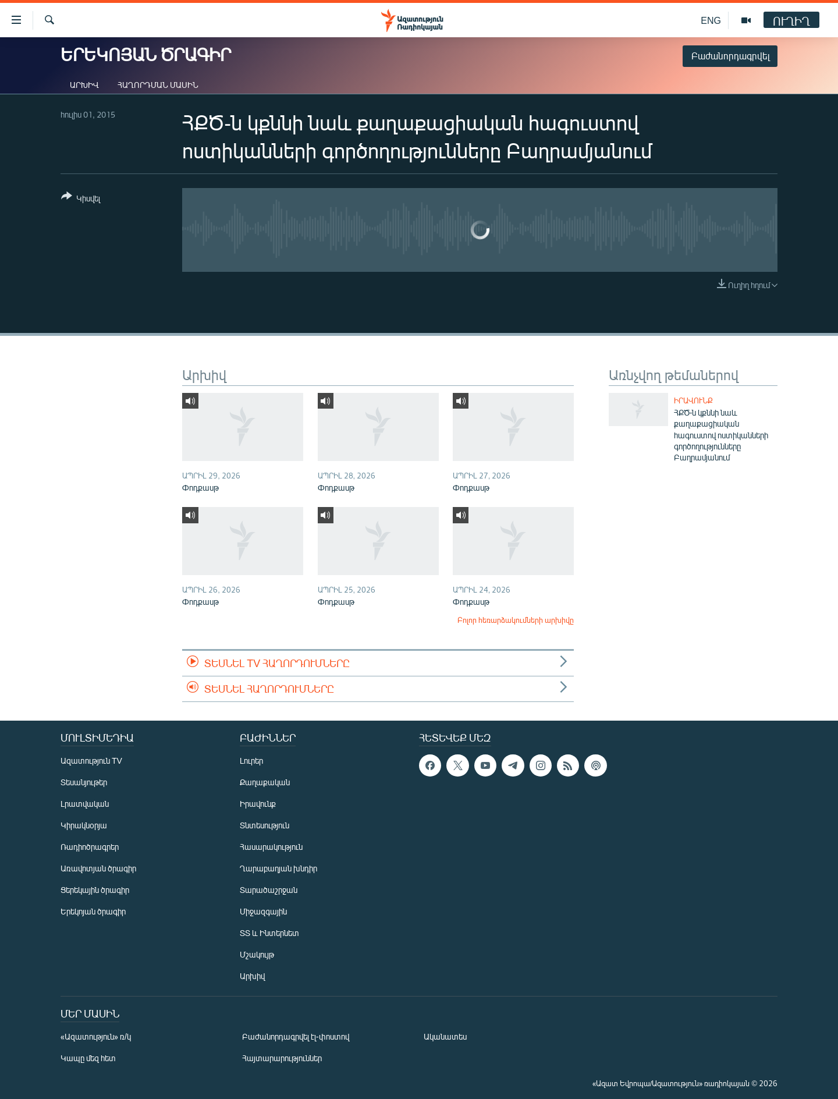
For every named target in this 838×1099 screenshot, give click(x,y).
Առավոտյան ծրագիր (98, 868)
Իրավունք (693, 400)
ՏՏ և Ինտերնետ (269, 933)
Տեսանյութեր (84, 782)
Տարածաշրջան (268, 890)
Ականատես (445, 1036)
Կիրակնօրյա (84, 825)
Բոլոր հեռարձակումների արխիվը (515, 620)
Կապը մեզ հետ (88, 1058)
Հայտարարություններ (282, 1058)
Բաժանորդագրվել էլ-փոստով (295, 1036)
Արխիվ (84, 85)
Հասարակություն (271, 847)
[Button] (80, 199)
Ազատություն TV (91, 760)
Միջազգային (263, 911)
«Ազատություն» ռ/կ (96, 1036)
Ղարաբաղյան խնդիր (278, 868)
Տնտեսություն (264, 825)
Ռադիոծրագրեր (90, 847)
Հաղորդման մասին (158, 85)
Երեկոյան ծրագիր (93, 911)
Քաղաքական (265, 782)
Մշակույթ (257, 954)
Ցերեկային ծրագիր (95, 890)
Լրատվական (85, 804)
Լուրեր (251, 760)
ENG (711, 20)
